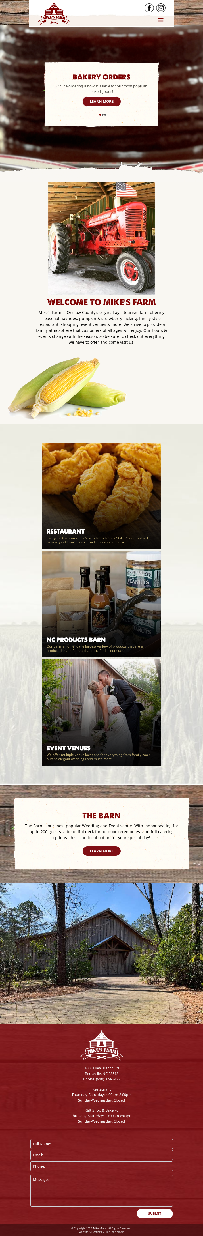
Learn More (102, 101)
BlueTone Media (114, 1232)
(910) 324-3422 (108, 1079)
